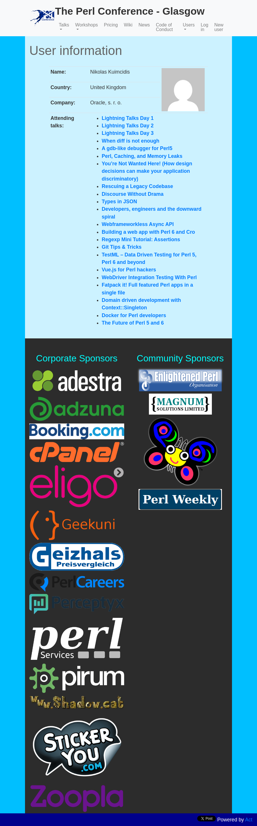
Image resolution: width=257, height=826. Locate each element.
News (144, 24)
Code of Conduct (164, 27)
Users (189, 24)
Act (248, 820)
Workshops (86, 24)
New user (219, 27)
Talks (64, 24)
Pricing (111, 24)
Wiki (128, 24)
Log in (204, 27)
